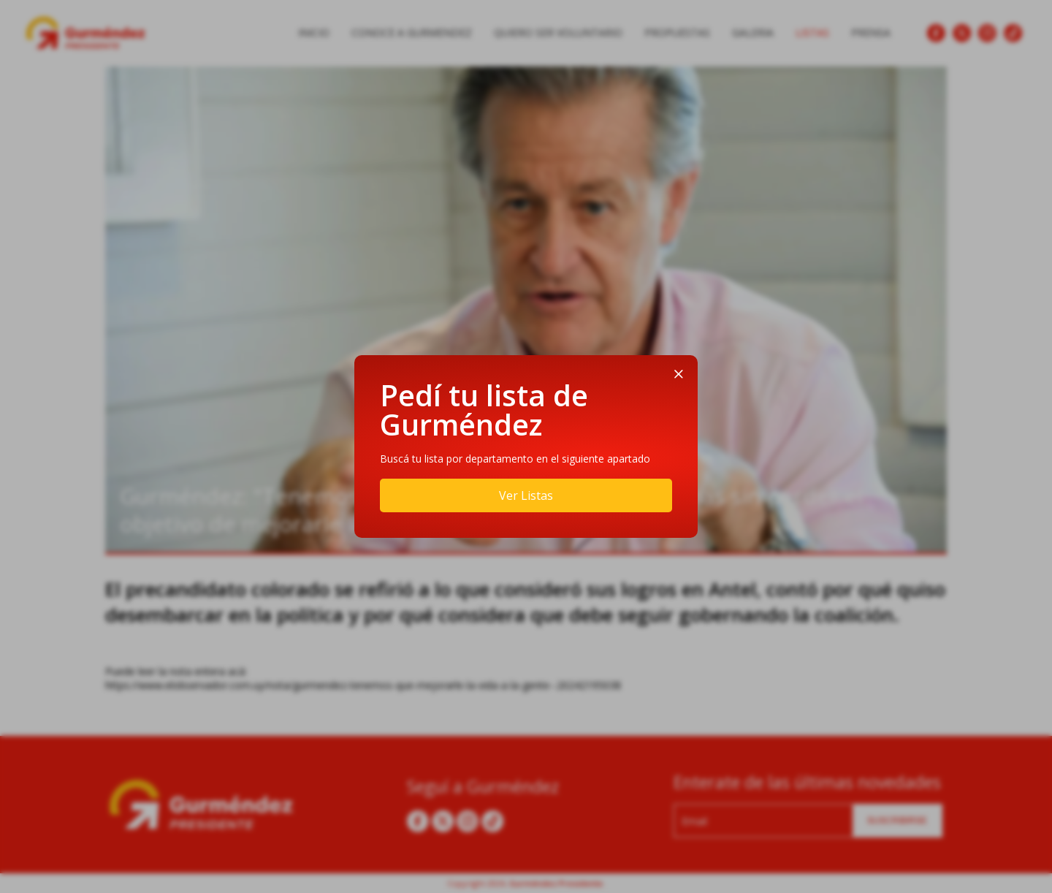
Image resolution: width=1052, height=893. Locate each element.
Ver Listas (526, 495)
